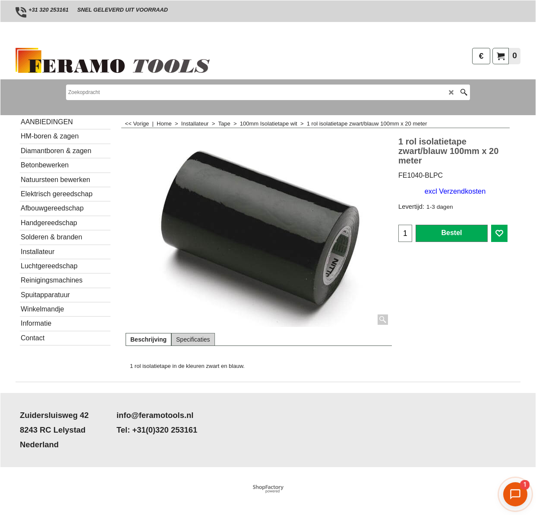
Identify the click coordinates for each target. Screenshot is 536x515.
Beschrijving (148, 339)
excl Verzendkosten (455, 191)
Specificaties (193, 339)
